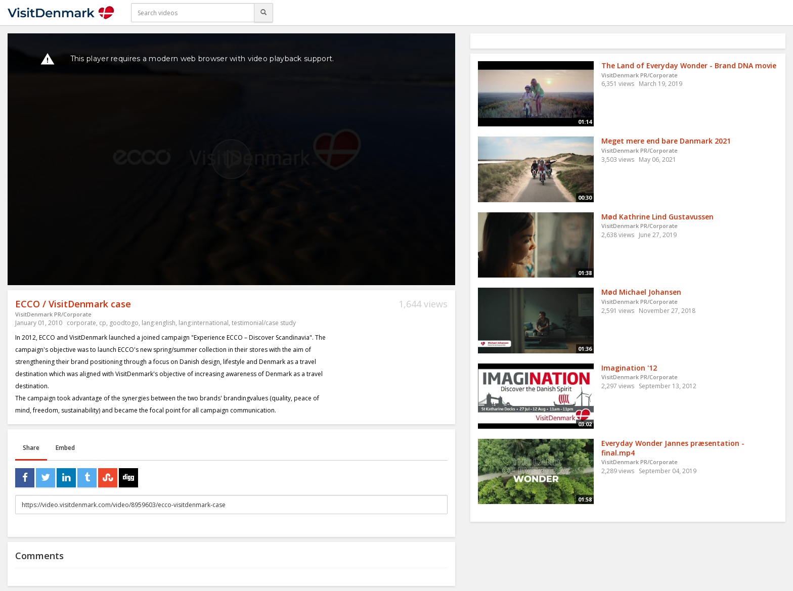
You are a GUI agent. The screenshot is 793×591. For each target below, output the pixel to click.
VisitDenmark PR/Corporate (53, 314)
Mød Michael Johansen (641, 292)
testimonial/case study (264, 323)
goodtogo (124, 323)
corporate (81, 323)
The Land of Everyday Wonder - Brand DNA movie (688, 65)
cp (102, 323)
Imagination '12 (629, 368)
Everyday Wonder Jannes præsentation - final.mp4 (672, 448)
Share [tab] (31, 447)
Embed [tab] (65, 447)
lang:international (204, 323)
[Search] (263, 12)
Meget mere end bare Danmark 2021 (666, 141)
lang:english (158, 323)
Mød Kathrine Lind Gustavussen (657, 216)
